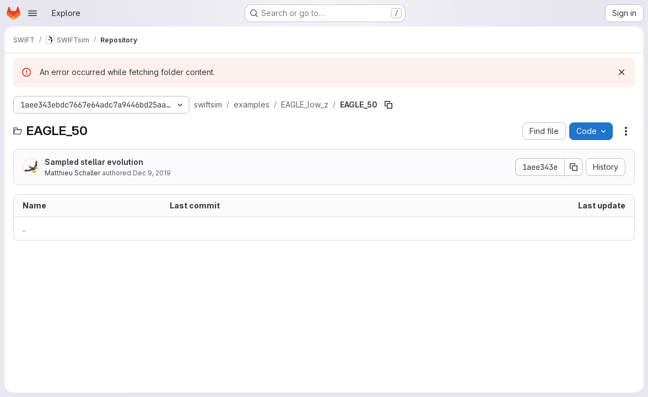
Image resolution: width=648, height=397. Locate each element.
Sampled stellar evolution (94, 162)
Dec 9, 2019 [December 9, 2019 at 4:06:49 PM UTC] (152, 173)
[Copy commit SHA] (573, 167)
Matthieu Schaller (72, 173)
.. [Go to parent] (24, 228)
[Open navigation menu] (32, 13)
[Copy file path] (388, 105)
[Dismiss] (621, 72)
